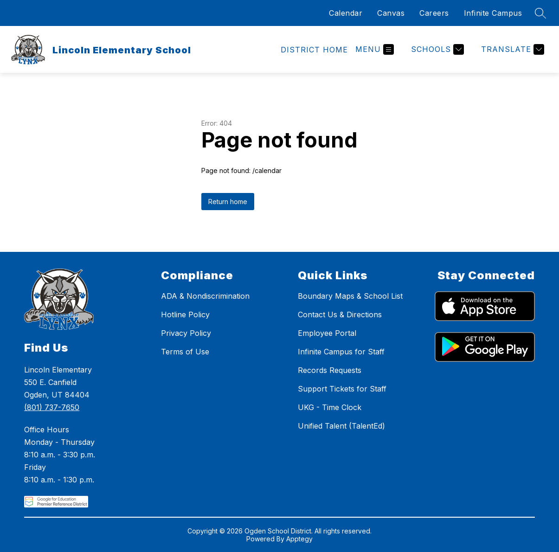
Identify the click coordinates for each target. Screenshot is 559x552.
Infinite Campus (493, 13)
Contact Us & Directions (340, 314)
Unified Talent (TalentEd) (341, 425)
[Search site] (540, 13)
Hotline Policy (185, 314)
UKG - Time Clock (329, 407)
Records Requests (329, 370)
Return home (227, 201)
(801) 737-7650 (51, 407)
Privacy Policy (186, 333)
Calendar (345, 13)
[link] (314, 49)
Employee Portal (327, 333)
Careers (434, 13)
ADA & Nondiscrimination (205, 296)
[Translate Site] (511, 49)
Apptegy (299, 539)
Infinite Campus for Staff (341, 351)
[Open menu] (374, 49)
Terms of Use (185, 351)
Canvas (391, 13)
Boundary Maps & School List (350, 296)
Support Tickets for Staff (342, 388)
